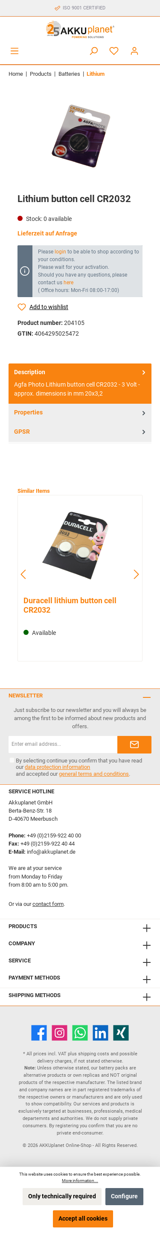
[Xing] (121, 1032)
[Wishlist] (114, 51)
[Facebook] (39, 1032)
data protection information (57, 767)
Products (23, 926)
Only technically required (62, 1196)
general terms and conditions (94, 774)
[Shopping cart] (150, 47)
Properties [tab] (80, 413)
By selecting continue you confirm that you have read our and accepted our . (79, 767)
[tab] (80, 383)
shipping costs (93, 1054)
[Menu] (14, 51)
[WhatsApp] (80, 1032)
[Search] (93, 51)
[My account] (134, 51)
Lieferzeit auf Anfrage (47, 233)
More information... (80, 1180)
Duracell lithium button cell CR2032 (69, 605)
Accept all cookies (83, 1218)
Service (20, 960)
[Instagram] (59, 1032)
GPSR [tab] (80, 432)
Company (22, 943)
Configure (124, 1196)
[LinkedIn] (100, 1032)
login (60, 252)
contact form (48, 904)
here (68, 283)
